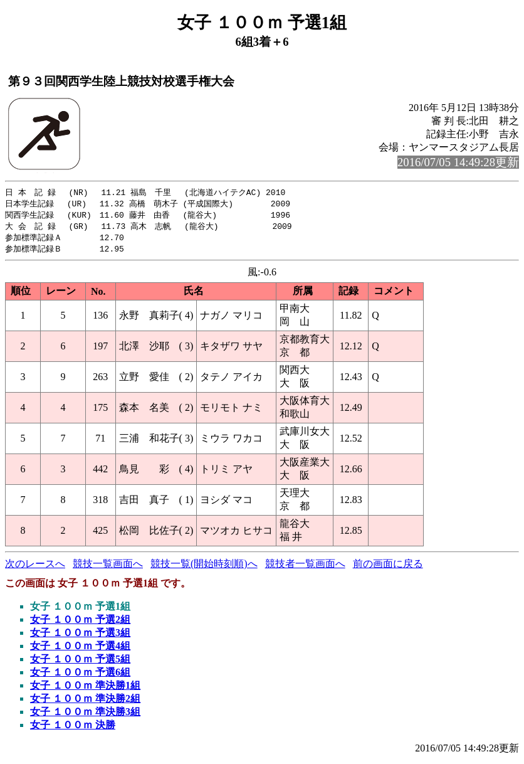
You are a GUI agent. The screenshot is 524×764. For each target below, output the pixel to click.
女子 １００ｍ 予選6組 (80, 676)
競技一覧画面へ (108, 567)
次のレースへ (35, 567)
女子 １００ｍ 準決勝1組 (85, 689)
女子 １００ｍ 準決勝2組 (85, 702)
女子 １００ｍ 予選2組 (80, 623)
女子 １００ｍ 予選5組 (80, 662)
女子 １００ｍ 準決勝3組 (85, 715)
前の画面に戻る (388, 567)
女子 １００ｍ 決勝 (72, 728)
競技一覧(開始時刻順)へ (204, 567)
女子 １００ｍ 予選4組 (80, 649)
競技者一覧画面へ (305, 567)
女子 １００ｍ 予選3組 (80, 636)
